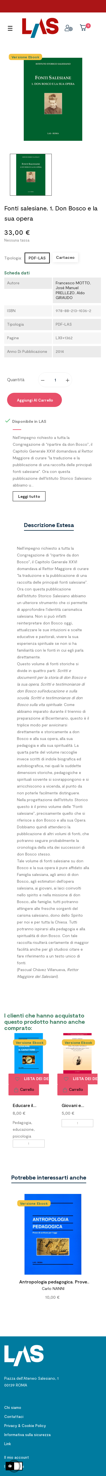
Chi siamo (12, 1407)
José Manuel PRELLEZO (67, 290)
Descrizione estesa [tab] (49, 524)
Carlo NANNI (53, 1288)
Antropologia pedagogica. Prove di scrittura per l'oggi (53, 1282)
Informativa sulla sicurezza (27, 1434)
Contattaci (13, 1416)
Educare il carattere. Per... (23, 1106)
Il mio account (16, 1457)
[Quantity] (55, 380)
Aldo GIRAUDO (70, 295)
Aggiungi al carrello (34, 400)
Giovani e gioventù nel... (76, 1106)
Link (7, 1443)
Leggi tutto (29, 496)
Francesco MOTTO (73, 282)
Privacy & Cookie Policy (25, 1425)
